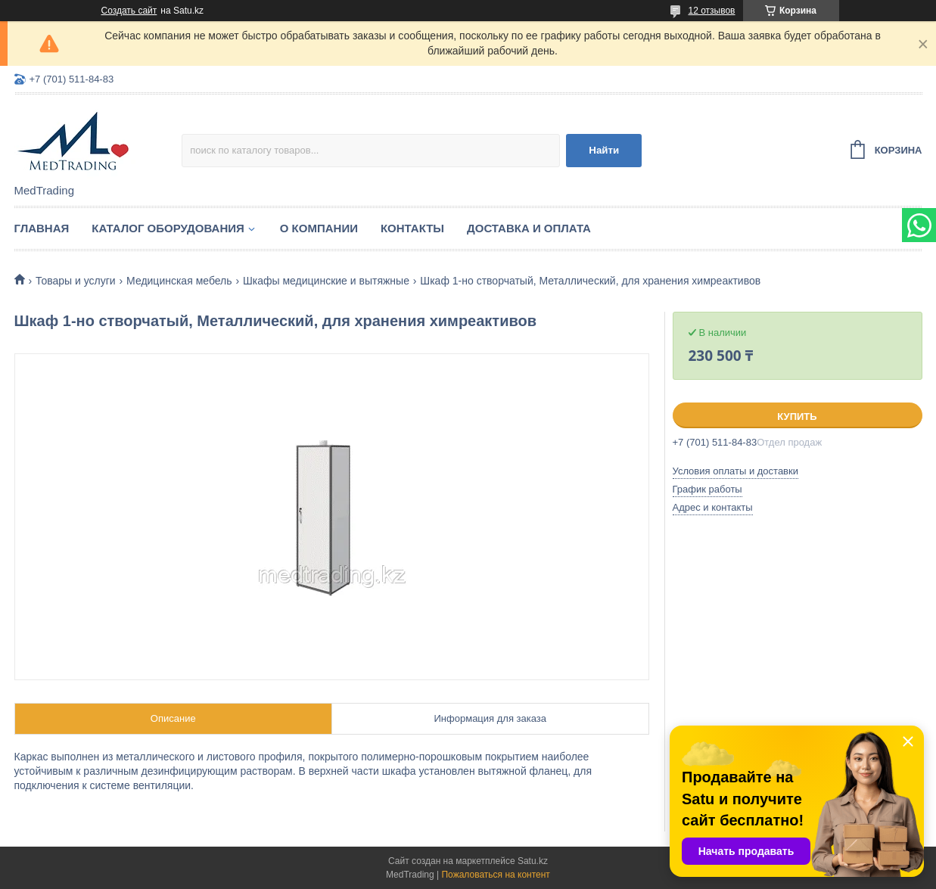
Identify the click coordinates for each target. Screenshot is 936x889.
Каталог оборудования (168, 228)
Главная (42, 228)
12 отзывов (711, 10)
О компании (319, 228)
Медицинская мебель (179, 281)
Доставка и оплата (529, 228)
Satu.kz (533, 861)
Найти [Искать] (604, 150)
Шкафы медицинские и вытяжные (326, 281)
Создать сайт (129, 10)
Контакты (412, 228)
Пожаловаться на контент (495, 874)
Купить (796, 416)
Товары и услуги (76, 281)
